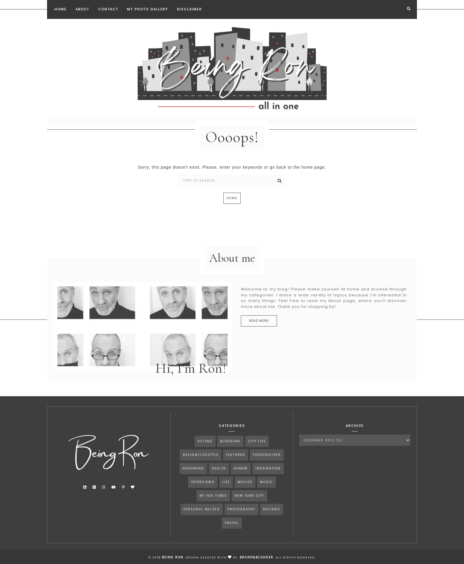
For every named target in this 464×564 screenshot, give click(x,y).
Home (60, 9)
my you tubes (213, 503)
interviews (203, 489)
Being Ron (172, 557)
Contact (108, 9)
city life (257, 448)
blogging (230, 448)
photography (241, 516)
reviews (271, 516)
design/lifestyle (200, 462)
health (219, 475)
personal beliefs (201, 516)
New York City (249, 503)
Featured (235, 462)
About (82, 9)
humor (241, 475)
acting (205, 448)
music (266, 489)
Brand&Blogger (256, 557)
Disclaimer (189, 9)
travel (232, 530)
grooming (193, 475)
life (226, 489)
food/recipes (267, 462)
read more (259, 328)
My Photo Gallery (147, 9)
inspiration (268, 475)
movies (245, 489)
